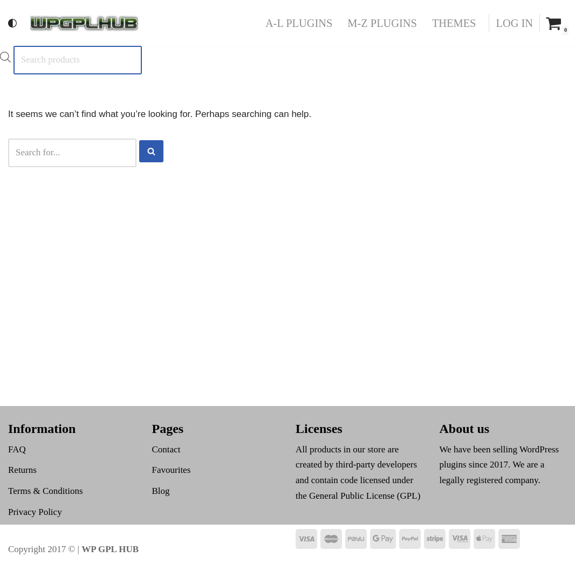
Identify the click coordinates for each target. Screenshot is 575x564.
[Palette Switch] (13, 23)
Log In (514, 23)
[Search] (72, 153)
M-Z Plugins (382, 23)
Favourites (171, 470)
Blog (161, 491)
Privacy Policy (35, 512)
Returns (22, 470)
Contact (166, 449)
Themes (454, 23)
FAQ (17, 449)
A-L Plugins (298, 23)
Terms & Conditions (45, 491)
